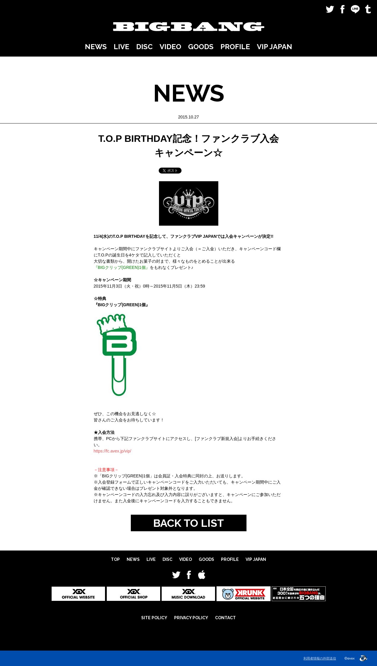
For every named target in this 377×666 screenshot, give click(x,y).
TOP (115, 559)
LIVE (121, 46)
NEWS (96, 46)
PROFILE (235, 46)
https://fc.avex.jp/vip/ (112, 451)
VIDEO (170, 46)
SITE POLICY (154, 617)
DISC (144, 46)
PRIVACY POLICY (191, 617)
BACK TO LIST (188, 523)
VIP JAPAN (274, 46)
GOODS (201, 46)
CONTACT (225, 617)
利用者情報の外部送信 (319, 658)
